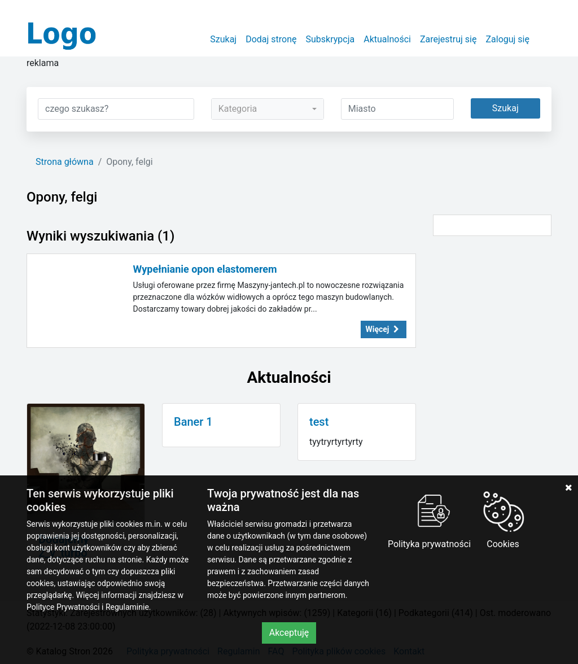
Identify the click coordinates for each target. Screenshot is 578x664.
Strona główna (65, 161)
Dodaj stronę (271, 39)
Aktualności (387, 39)
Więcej (384, 329)
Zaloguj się (507, 39)
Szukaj (223, 39)
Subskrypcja (330, 39)
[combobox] (267, 109)
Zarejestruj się (448, 39)
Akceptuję (289, 632)
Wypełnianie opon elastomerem (205, 269)
